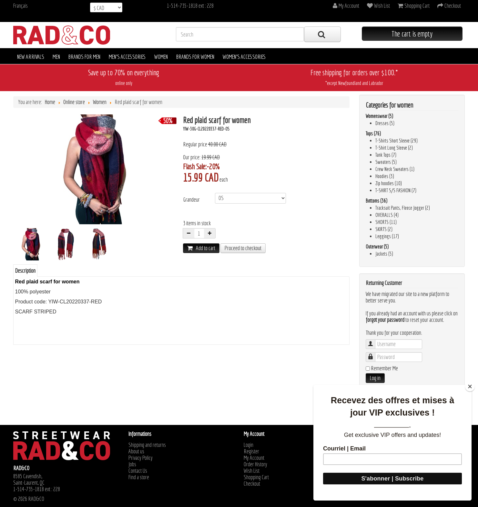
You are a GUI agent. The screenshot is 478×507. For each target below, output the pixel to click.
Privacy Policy (140, 458)
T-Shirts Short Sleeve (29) (396, 140)
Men (56, 56)
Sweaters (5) (386, 162)
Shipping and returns (147, 445)
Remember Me (384, 368)
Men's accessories (127, 56)
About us (136, 451)
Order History (255, 464)
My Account (254, 458)
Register (251, 451)
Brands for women (195, 56)
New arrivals (30, 56)
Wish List (251, 471)
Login (248, 445)
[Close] (470, 386)
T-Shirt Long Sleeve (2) (394, 148)
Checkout (252, 484)
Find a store (138, 477)
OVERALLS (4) (387, 215)
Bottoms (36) (376, 201)
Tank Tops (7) (385, 155)
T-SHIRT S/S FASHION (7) (395, 190)
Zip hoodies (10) (388, 183)
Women (161, 56)
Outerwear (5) (377, 246)
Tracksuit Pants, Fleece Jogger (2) (402, 208)
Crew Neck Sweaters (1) (394, 169)
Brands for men (84, 56)
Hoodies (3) (384, 176)
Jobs (132, 464)
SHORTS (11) (386, 222)
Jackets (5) (384, 254)
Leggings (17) (387, 236)
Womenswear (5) (379, 116)
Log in (375, 378)
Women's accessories (244, 56)
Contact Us (137, 471)
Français (20, 5)
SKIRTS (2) (383, 229)
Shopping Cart (256, 477)
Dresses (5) (384, 123)
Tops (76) (373, 133)
